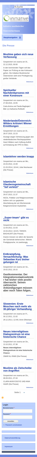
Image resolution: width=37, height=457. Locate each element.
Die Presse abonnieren (2, 398)
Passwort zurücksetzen (13, 425)
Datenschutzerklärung (12, 438)
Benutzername (8, 408)
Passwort (6, 414)
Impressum (9, 446)
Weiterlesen (29, 81)
